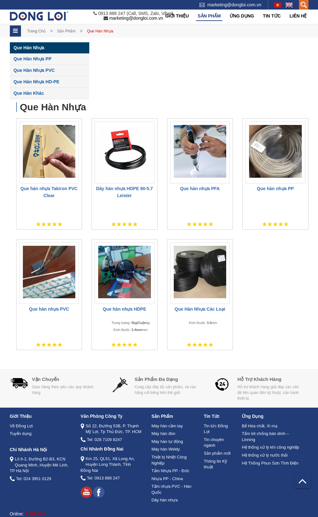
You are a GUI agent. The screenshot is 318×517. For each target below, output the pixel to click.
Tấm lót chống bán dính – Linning (265, 436)
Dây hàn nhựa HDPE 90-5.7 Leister (124, 192)
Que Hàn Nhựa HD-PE (36, 81)
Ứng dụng (242, 15)
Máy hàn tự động (167, 441)
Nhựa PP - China (167, 478)
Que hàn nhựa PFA (200, 188)
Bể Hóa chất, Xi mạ (259, 426)
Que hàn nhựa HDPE (124, 309)
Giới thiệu (177, 15)
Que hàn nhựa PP (275, 188)
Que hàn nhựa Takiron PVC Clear (49, 192)
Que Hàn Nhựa (29, 47)
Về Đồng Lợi (21, 426)
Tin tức (272, 15)
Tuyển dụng (21, 433)
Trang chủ (36, 31)
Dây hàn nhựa (165, 500)
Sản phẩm (209, 15)
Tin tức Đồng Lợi (216, 429)
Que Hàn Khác (29, 93)
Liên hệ (298, 15)
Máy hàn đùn (163, 433)
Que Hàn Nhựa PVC (34, 70)
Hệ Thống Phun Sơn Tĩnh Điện (270, 462)
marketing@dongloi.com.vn (234, 4)
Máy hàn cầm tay (167, 426)
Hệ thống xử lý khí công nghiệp (270, 447)
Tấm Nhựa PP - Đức (170, 470)
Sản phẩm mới (217, 453)
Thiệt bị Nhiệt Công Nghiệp (169, 460)
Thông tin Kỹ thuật (215, 463)
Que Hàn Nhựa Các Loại (200, 309)
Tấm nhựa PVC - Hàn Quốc (172, 489)
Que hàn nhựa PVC (49, 309)
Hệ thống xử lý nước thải (265, 455)
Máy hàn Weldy (166, 449)
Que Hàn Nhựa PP (32, 58)
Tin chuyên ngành (214, 442)
